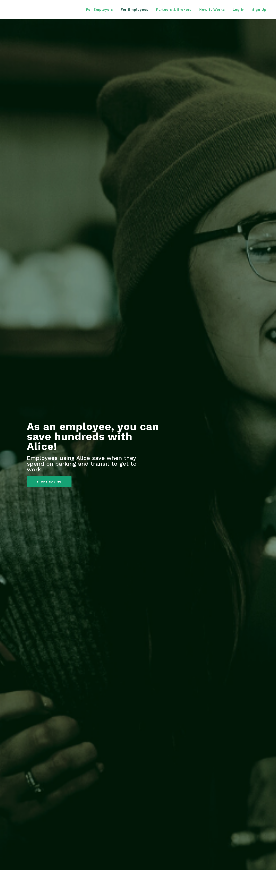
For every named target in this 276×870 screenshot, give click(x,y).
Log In (238, 9)
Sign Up (259, 9)
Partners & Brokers (173, 9)
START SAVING (49, 481)
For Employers (99, 9)
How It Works (212, 9)
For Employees (134, 9)
